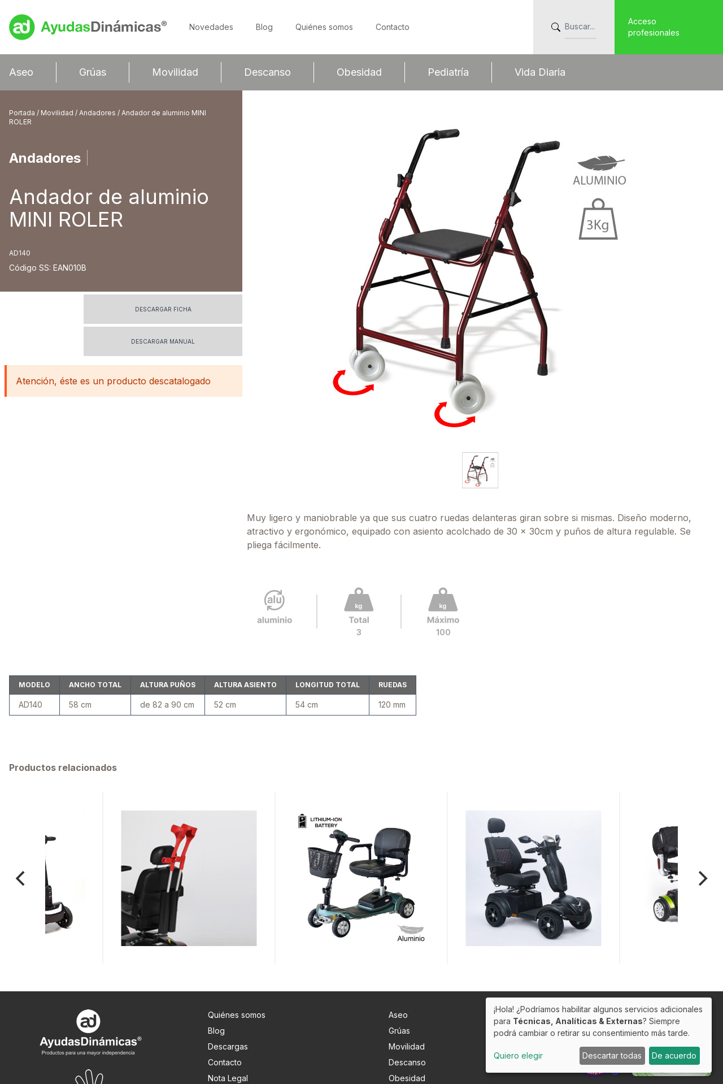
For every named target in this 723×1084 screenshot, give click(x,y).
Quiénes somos (324, 27)
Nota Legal (228, 1013)
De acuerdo (674, 1055)
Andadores (98, 113)
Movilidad (175, 72)
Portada (23, 113)
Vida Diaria (540, 72)
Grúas (92, 72)
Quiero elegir (518, 1055)
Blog (264, 27)
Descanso (267, 72)
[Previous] (21, 813)
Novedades (211, 27)
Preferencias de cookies (254, 1045)
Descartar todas (612, 1055)
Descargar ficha (163, 309)
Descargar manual (163, 341)
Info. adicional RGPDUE (250, 1029)
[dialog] (599, 1035)
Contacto (393, 27)
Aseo (21, 72)
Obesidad (359, 72)
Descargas (228, 982)
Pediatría (448, 72)
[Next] (701, 813)
